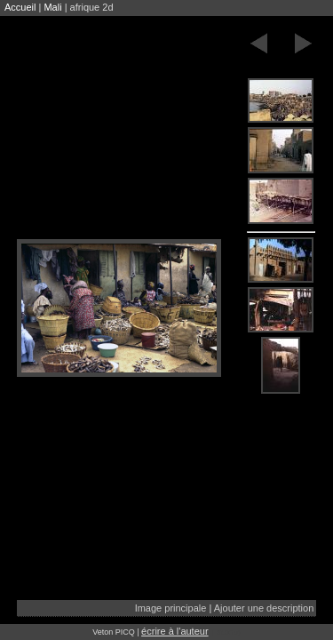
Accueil (20, 7)
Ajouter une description (264, 608)
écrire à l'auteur (174, 631)
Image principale (171, 608)
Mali (52, 7)
